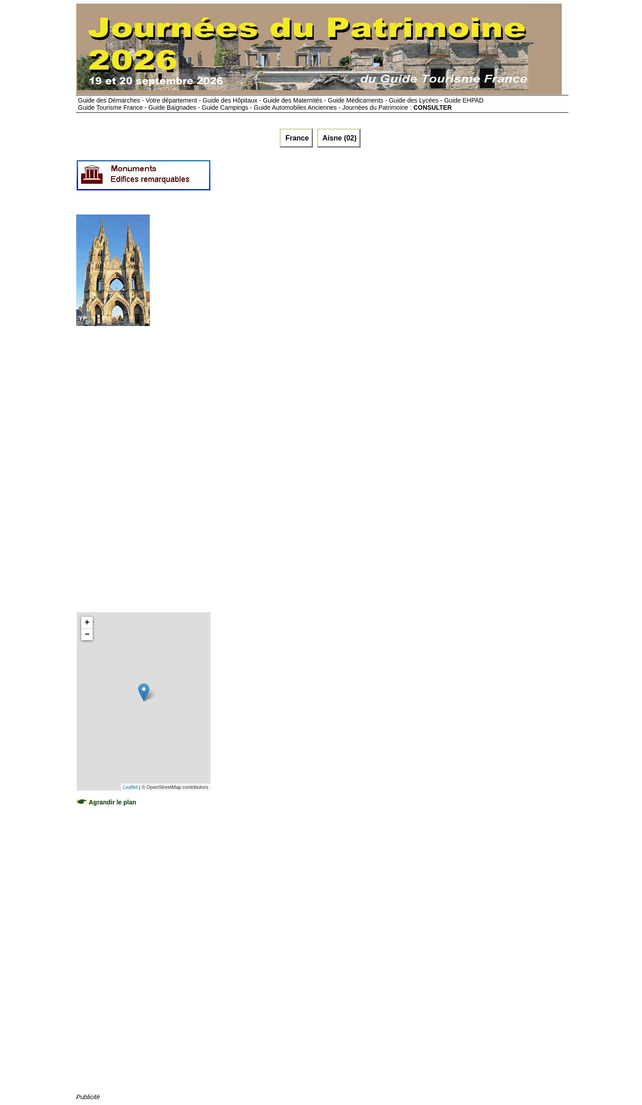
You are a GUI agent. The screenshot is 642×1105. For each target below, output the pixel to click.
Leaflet (130, 787)
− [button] (87, 634)
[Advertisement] (373, 179)
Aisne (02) (339, 138)
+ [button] (87, 622)
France (296, 138)
